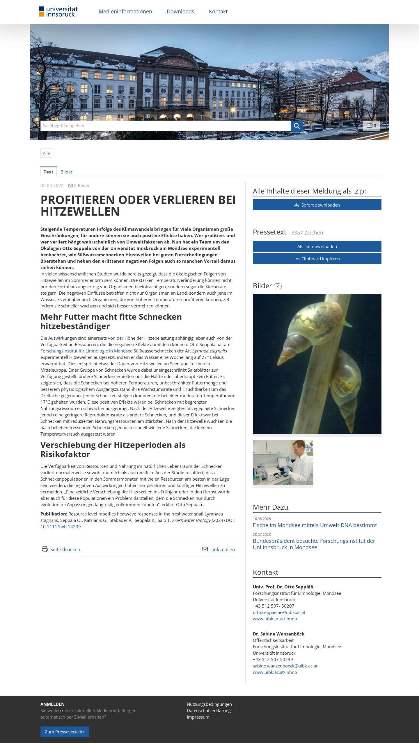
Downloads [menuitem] (180, 11)
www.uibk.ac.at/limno (275, 619)
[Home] (58, 12)
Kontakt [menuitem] (218, 11)
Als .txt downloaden (317, 246)
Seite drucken (65, 549)
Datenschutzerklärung (209, 710)
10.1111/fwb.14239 (60, 526)
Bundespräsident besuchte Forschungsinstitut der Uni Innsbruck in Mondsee (314, 544)
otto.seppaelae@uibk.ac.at (279, 612)
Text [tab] (49, 172)
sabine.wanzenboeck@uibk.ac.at (285, 666)
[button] (297, 126)
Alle (46, 153)
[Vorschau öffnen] (317, 364)
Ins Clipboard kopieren (317, 259)
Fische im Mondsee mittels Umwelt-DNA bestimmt (315, 525)
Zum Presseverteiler (65, 732)
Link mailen (222, 549)
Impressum (198, 717)
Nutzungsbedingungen (209, 704)
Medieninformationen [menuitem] (125, 11)
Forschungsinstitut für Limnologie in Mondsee (86, 351)
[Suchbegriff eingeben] (171, 126)
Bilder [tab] (66, 172)
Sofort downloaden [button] (317, 205)
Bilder (263, 285)
